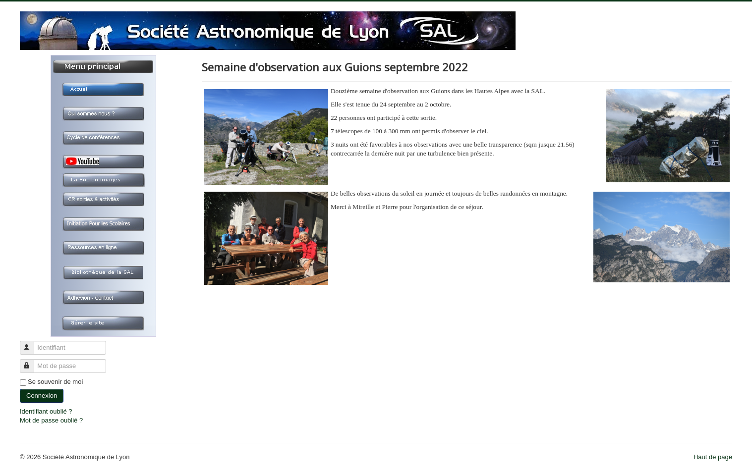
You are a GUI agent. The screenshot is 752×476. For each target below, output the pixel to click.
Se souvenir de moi (55, 381)
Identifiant (31, 343)
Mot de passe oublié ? (51, 420)
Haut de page (713, 457)
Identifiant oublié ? (46, 411)
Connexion (41, 395)
